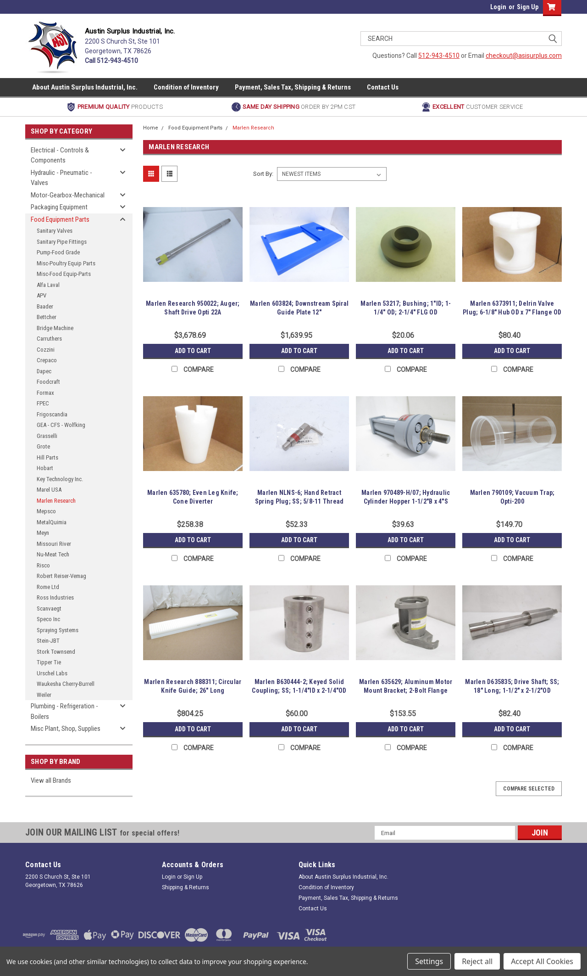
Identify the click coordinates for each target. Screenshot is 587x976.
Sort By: (263, 173)
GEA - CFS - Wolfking (61, 424)
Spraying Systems (57, 630)
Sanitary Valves (54, 230)
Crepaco (47, 360)
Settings (429, 961)
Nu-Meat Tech (53, 554)
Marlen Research (56, 500)
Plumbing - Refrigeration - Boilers (64, 711)
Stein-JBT (48, 640)
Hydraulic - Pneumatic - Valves (61, 177)
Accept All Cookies (542, 961)
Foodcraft (48, 381)
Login (498, 7)
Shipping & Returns (185, 887)
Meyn (43, 532)
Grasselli (47, 435)
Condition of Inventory (186, 87)
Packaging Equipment (59, 207)
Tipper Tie (49, 662)
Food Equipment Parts (60, 219)
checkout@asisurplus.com (524, 55)
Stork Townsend (56, 651)
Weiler (44, 694)
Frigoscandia (52, 414)
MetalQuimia (51, 522)
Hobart (45, 468)
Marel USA (49, 489)
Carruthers (49, 338)
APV (41, 295)
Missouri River (54, 543)
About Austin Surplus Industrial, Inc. (85, 87)
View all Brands (51, 780)
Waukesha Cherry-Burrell (65, 683)
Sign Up (527, 7)
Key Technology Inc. (60, 479)
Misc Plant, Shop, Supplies (65, 728)
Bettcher (46, 317)
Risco (43, 565)
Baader (45, 306)
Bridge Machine (55, 328)
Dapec (44, 371)
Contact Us (383, 87)
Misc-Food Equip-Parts (64, 273)
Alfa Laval (48, 284)
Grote (43, 446)
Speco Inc (48, 619)
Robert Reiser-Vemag (61, 575)
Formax (45, 392)
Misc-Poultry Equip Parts (66, 263)
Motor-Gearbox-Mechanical (68, 195)
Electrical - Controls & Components (60, 155)
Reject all (477, 961)
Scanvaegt (49, 608)
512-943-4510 (439, 55)
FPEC (43, 403)
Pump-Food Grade (58, 252)
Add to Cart (193, 350)
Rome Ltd (48, 586)
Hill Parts (47, 457)
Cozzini (46, 349)
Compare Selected (528, 788)
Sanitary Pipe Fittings (62, 241)
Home (150, 128)
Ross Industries (55, 597)
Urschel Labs (52, 673)
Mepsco (46, 511)
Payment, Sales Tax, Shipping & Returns (293, 87)
